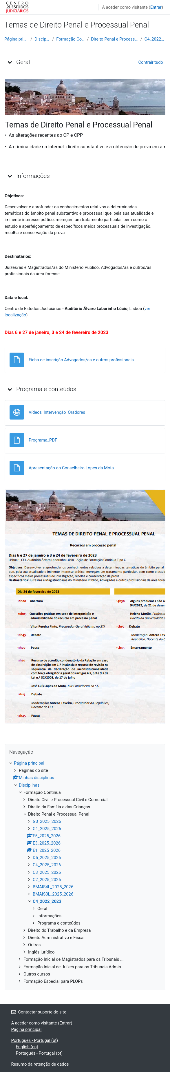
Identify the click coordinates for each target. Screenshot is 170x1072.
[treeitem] (85, 872)
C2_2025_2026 (47, 879)
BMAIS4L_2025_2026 (53, 886)
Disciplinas (42, 39)
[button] (10, 62)
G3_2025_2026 (47, 821)
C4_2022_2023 (155, 39)
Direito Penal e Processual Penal (114, 39)
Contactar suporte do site (38, 1012)
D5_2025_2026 (47, 857)
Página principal (16, 39)
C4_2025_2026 (47, 864)
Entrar (156, 7)
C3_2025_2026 (47, 872)
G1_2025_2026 (47, 828)
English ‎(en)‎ (27, 1046)
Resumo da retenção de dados (40, 1064)
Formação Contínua (70, 39)
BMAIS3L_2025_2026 (53, 894)
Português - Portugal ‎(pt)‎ (34, 1040)
